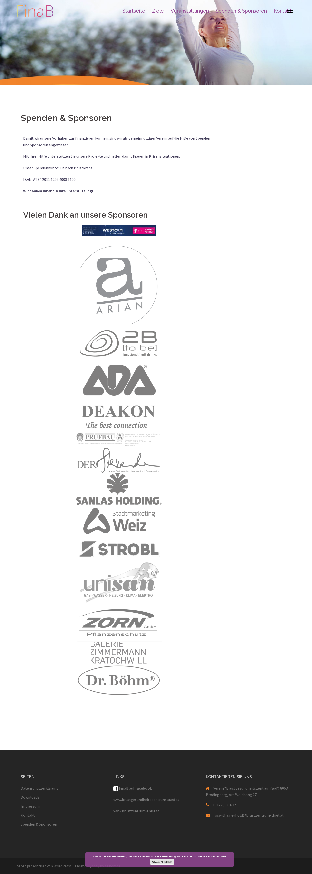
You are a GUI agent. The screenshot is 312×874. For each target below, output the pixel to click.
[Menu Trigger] (289, 10)
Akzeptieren (162, 862)
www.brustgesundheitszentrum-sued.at (146, 799)
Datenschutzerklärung (39, 788)
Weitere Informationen (212, 856)
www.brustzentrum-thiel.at (136, 811)
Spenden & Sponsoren (241, 11)
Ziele (158, 11)
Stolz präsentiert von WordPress (44, 866)
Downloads (30, 797)
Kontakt (283, 11)
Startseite (133, 11)
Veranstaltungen (190, 11)
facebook (143, 788)
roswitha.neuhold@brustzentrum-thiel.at (249, 815)
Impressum (30, 806)
